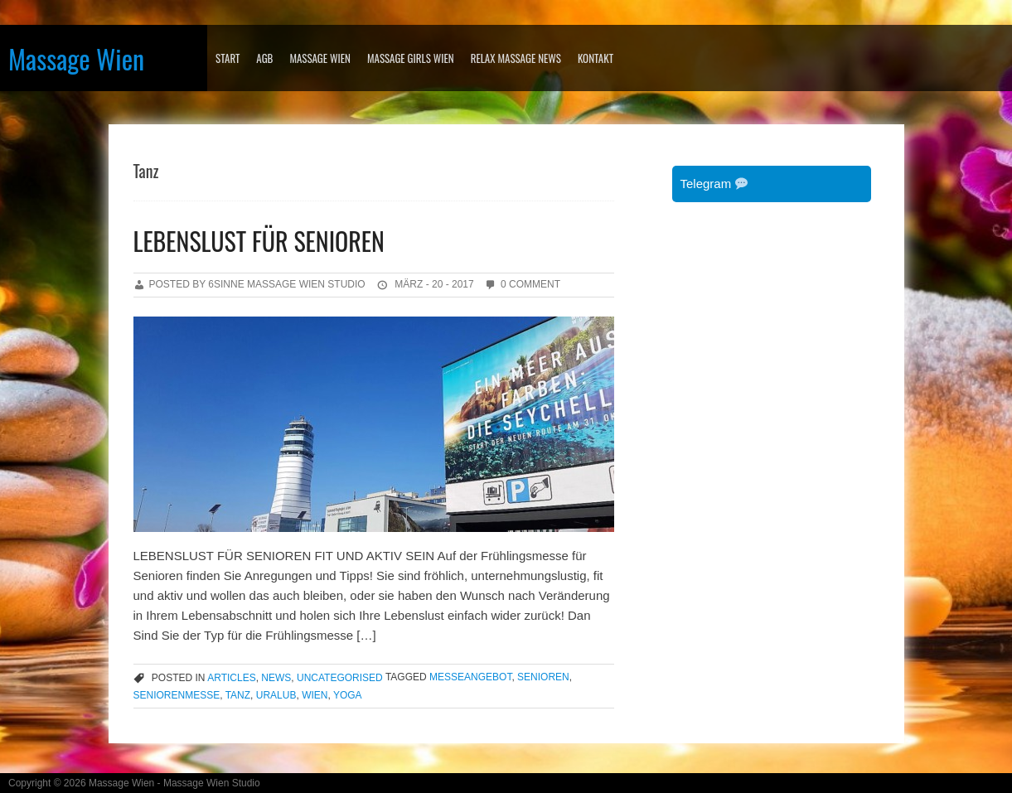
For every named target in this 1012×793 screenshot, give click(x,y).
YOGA (347, 695)
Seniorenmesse (176, 695)
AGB (264, 58)
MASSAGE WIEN (320, 58)
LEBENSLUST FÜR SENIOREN (259, 240)
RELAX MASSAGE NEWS (516, 58)
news (276, 678)
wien (314, 695)
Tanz (237, 695)
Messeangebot (470, 678)
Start (227, 58)
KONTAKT (595, 58)
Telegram (714, 183)
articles (231, 678)
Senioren (543, 678)
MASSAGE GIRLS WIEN (410, 58)
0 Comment (530, 284)
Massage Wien (76, 58)
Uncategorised (340, 678)
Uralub (276, 695)
